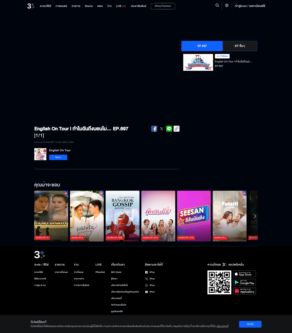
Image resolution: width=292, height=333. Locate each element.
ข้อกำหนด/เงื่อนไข (118, 305)
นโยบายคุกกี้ (116, 298)
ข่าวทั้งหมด (78, 272)
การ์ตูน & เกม (40, 285)
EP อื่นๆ (240, 46)
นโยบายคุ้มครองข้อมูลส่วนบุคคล (125, 292)
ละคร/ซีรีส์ (38, 272)
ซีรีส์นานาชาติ (40, 279)
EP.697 (202, 46)
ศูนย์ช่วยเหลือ (117, 311)
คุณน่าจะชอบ (47, 185)
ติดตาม (58, 157)
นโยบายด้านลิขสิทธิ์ (119, 285)
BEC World (116, 272)
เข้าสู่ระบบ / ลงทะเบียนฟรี (250, 6)
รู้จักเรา (114, 279)
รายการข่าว (79, 279)
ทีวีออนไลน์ (100, 272)
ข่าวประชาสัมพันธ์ (81, 285)
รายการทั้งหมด (61, 272)
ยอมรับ (250, 324)
